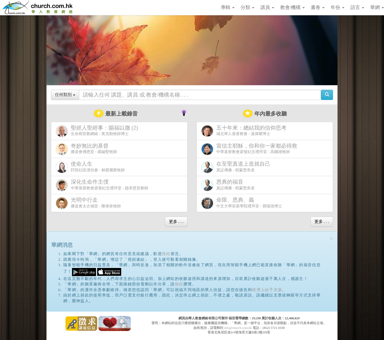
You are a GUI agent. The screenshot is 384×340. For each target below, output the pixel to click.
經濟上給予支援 (267, 289)
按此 (166, 253)
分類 (247, 7)
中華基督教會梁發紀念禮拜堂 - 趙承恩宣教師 (102, 185)
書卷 (318, 7)
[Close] (331, 239)
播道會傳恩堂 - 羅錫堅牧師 (86, 149)
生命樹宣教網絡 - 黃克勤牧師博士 (98, 131)
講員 (267, 7)
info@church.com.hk (238, 327)
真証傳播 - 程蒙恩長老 (237, 167)
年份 (337, 7)
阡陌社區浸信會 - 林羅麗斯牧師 (90, 167)
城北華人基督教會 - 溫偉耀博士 (245, 131)
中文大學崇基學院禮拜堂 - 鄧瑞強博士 (241, 203)
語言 (357, 7)
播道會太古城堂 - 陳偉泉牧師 (88, 203)
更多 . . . (176, 221)
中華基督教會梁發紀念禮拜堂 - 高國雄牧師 (250, 149)
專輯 (228, 7)
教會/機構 (292, 7)
